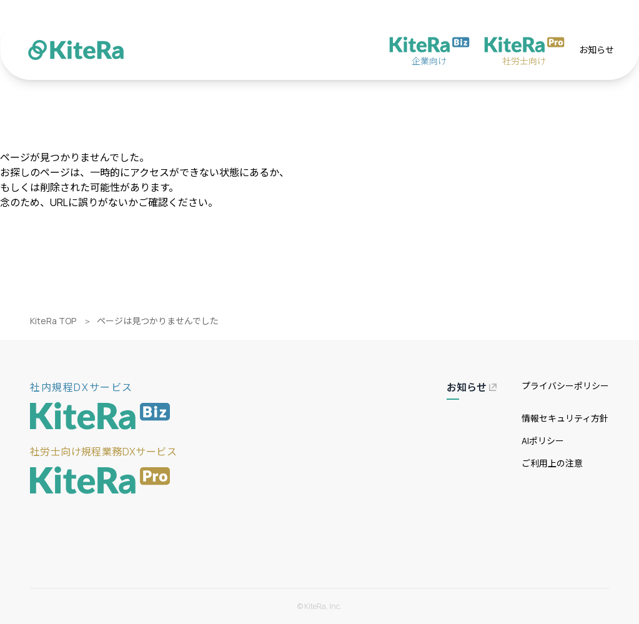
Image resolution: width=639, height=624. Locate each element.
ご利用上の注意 (552, 463)
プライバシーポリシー (565, 386)
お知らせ (596, 50)
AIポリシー (543, 441)
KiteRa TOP (53, 321)
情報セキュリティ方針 (565, 418)
